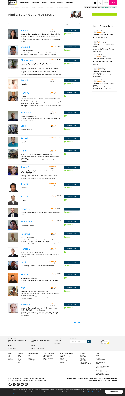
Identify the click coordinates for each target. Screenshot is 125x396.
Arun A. (25, 80)
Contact (98, 365)
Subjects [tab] (40, 7)
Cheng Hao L (28, 60)
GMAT (19, 356)
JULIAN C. (26, 196)
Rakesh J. (26, 138)
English (30, 358)
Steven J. (25, 304)
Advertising (57, 341)
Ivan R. (24, 288)
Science (30, 356)
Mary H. (25, 30)
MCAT (19, 359)
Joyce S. (25, 167)
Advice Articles (84, 356)
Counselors (83, 365)
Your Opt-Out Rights (95, 380)
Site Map (114, 380)
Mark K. (25, 93)
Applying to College (48, 358)
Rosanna (25, 234)
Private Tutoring (84, 360)
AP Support (31, 360)
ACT (9, 356)
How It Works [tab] (49, 7)
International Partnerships (102, 366)
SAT (9, 355)
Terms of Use (106, 380)
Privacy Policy (92, 391)
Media (97, 363)
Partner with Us (100, 360)
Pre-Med (44, 2)
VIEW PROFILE (71, 30)
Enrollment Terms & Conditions (104, 369)
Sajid (23, 126)
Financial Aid (46, 359)
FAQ (9, 341)
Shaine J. (25, 47)
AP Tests (10, 359)
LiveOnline (83, 359)
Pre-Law (52, 2)
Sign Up (113, 2)
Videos (82, 358)
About (97, 355)
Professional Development (66, 360)
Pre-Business (69, 2)
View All (77, 323)
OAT (19, 362)
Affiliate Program (100, 359)
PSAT (9, 358)
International (58, 340)
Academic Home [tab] (14, 7)
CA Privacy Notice (82, 378)
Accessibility (99, 370)
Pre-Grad (60, 2)
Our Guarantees (100, 367)
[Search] (100, 3)
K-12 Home (62, 355)
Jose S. (24, 184)
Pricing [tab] (33, 7)
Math (29, 355)
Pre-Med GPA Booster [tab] (62, 7)
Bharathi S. (26, 221)
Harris (24, 262)
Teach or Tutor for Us (101, 356)
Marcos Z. (26, 249)
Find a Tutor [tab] (25, 7)
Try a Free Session (104, 14)
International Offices (85, 363)
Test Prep (62, 359)
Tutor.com (62, 358)
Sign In (106, 2)
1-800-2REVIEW (18, 340)
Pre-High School (24, 2)
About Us (62, 362)
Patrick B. (26, 209)
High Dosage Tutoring (65, 356)
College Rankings (47, 355)
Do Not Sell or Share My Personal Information (102, 378)
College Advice (47, 356)
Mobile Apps (83, 362)
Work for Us (99, 358)
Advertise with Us (100, 362)
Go (88, 341)
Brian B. (25, 274)
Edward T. (26, 112)
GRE (19, 355)
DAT (19, 360)
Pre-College (35, 2)
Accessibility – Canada (101, 371)
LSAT (19, 358)
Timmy (24, 150)
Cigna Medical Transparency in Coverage (102, 374)
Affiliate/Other (58, 343)
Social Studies (31, 359)
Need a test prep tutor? (100, 7)
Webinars (82, 355)
